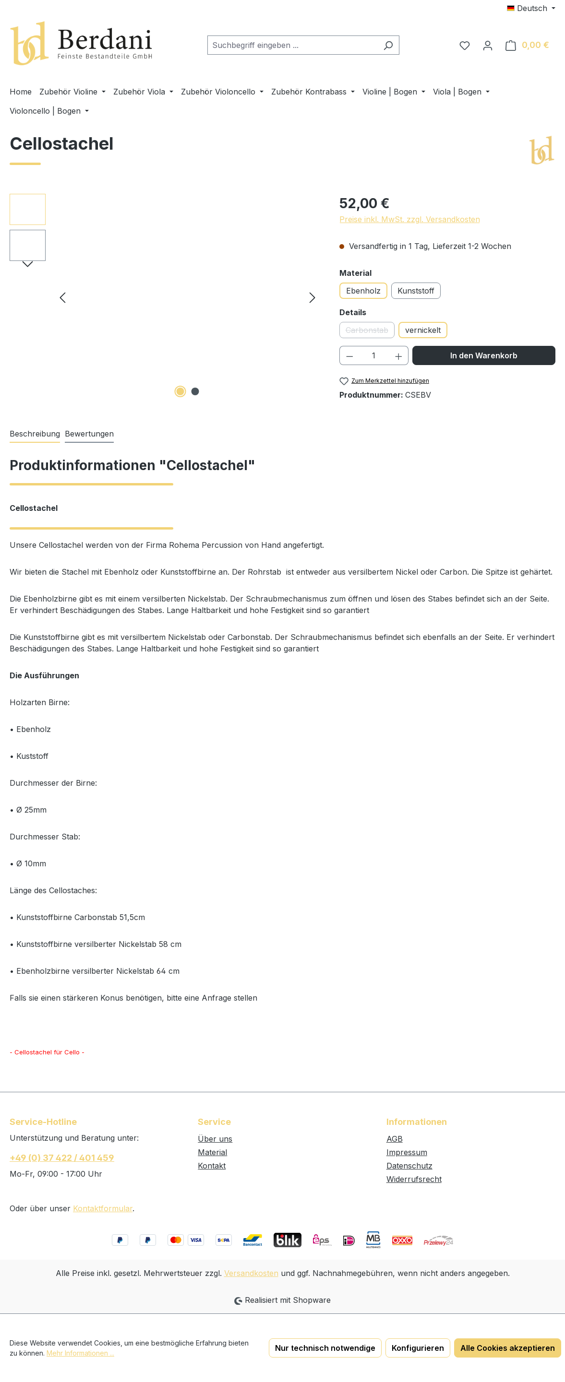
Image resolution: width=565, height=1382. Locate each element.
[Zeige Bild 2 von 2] (195, 391)
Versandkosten (251, 1273)
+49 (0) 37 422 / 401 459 (62, 1158)
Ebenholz (363, 290)
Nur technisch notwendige (325, 1348)
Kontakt (212, 1165)
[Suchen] (388, 45)
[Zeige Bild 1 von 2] (180, 391)
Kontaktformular (102, 1208)
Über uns (215, 1139)
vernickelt (423, 330)
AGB (394, 1139)
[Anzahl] (374, 355)
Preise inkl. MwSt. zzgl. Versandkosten (409, 219)
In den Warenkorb (483, 355)
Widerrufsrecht (414, 1179)
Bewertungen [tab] (89, 433)
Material (212, 1152)
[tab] (35, 434)
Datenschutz (409, 1165)
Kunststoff (415, 290)
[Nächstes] (312, 296)
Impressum (406, 1152)
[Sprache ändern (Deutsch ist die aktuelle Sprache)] (531, 8)
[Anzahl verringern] (349, 355)
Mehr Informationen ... (80, 1353)
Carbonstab (370, 331)
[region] (165, 297)
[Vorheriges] (62, 296)
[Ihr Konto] (487, 45)
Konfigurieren (418, 1348)
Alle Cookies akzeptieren (507, 1348)
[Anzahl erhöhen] (399, 355)
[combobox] (292, 45)
